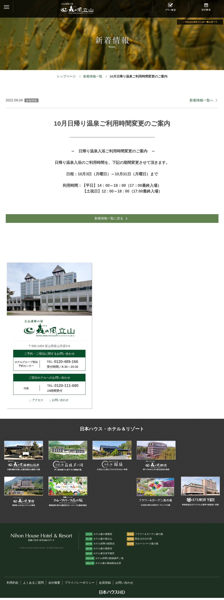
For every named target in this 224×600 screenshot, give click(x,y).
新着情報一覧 (92, 76)
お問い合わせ (60, 402)
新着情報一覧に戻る (108, 220)
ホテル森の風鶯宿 (98, 536)
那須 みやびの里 (139, 541)
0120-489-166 (66, 364)
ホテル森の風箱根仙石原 (103, 565)
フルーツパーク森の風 (142, 546)
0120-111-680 (66, 388)
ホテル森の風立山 (98, 541)
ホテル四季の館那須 (99, 546)
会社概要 (54, 585)
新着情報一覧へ (201, 100)
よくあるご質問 (33, 585)
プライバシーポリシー (79, 585)
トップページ (66, 76)
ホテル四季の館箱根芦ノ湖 (104, 560)
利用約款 (13, 585)
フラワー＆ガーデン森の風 (145, 536)
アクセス (37, 402)
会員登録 (105, 585)
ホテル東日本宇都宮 (99, 555)
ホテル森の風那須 (98, 550)
